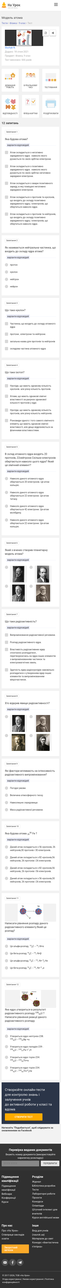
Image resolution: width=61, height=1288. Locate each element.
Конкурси (37, 1201)
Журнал (36, 1181)
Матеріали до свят (42, 1238)
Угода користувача (11, 1279)
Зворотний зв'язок (10, 1249)
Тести (35, 1189)
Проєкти (37, 1197)
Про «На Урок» (10, 1230)
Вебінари (7, 1193)
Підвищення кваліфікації (9, 1187)
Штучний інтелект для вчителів (44, 1211)
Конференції (9, 1197)
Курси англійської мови (45, 1217)
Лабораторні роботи (43, 1193)
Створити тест (24, 1117)
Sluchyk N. (10, 47)
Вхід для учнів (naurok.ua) (40, 1232)
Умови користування (33, 1279)
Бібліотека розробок (43, 1185)
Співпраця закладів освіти (13, 1236)
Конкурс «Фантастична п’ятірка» (45, 1244)
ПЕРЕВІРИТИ (50, 1163)
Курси (5, 1201)
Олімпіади (38, 1205)
